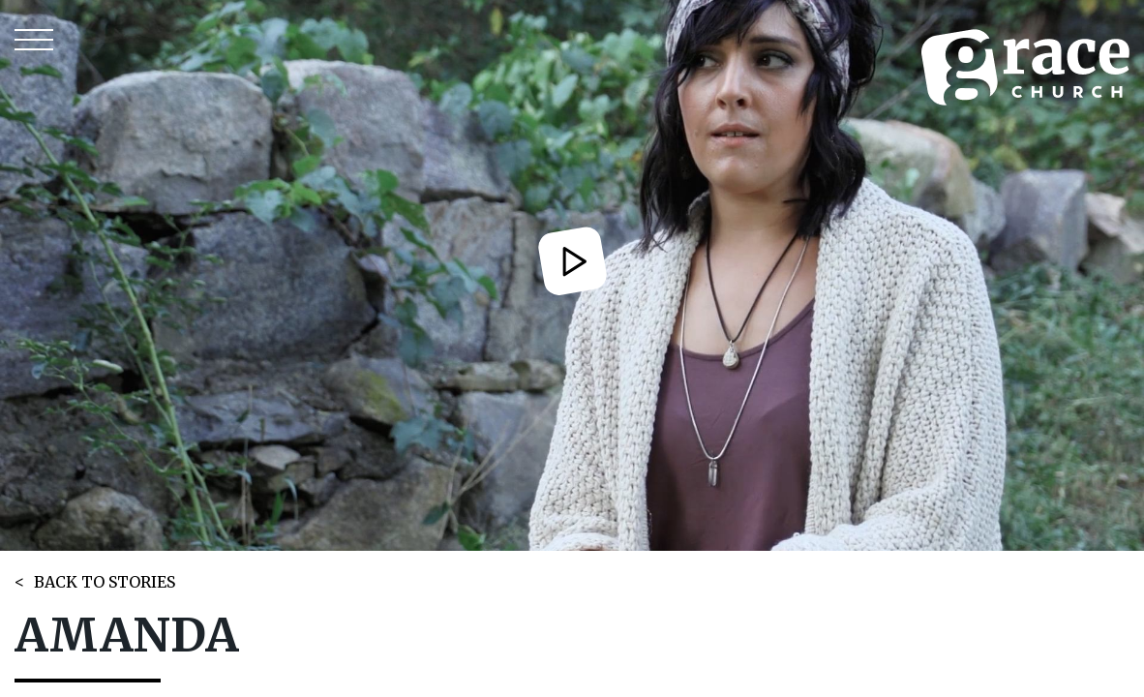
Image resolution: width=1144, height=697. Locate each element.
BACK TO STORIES (104, 581)
